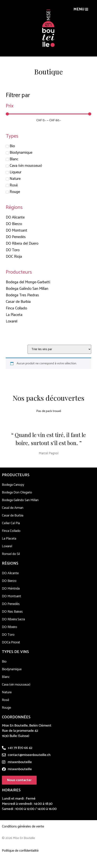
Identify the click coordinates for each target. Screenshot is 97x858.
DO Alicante (10, 573)
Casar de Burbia (12, 515)
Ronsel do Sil (11, 554)
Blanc (6, 677)
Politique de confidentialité (20, 851)
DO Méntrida (11, 588)
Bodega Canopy (13, 485)
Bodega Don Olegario (17, 492)
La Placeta (9, 539)
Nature (7, 692)
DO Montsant (11, 596)
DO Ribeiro (9, 627)
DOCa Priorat (11, 642)
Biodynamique (12, 669)
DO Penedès (11, 604)
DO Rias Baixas (12, 612)
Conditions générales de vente (23, 826)
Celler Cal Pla (11, 523)
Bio (4, 661)
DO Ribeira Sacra (13, 619)
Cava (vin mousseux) (16, 685)
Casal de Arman (12, 508)
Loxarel (7, 546)
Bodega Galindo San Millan (20, 500)
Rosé (5, 700)
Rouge (6, 708)
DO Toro (8, 635)
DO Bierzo (9, 581)
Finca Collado (11, 531)
